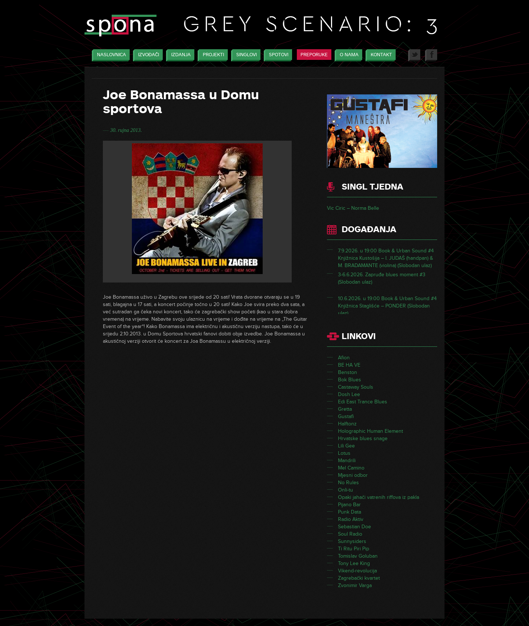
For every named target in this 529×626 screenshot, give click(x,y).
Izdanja (179, 55)
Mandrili (347, 460)
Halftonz (347, 424)
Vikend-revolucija (357, 570)
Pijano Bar (349, 504)
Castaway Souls (355, 387)
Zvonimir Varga (355, 585)
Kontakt (379, 55)
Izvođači (146, 55)
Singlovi (245, 55)
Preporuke (314, 54)
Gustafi (346, 416)
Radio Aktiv (350, 519)
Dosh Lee (349, 394)
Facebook (431, 55)
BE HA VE (349, 365)
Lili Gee (346, 446)
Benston (347, 372)
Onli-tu (345, 490)
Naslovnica (109, 55)
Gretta (345, 409)
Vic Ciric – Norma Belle (353, 208)
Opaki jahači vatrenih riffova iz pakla (378, 497)
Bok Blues (349, 379)
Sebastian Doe (354, 526)
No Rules (348, 482)
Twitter (414, 55)
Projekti (211, 55)
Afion (344, 357)
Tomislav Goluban (358, 556)
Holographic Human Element (370, 431)
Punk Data (349, 512)
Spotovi (276, 55)
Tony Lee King (354, 563)
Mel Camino (351, 468)
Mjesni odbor (353, 475)
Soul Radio (350, 534)
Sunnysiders (352, 541)
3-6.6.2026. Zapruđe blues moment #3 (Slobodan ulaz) (381, 282)
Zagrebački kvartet (359, 578)
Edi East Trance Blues (362, 401)
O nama (347, 55)
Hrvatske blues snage (363, 438)
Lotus (344, 453)
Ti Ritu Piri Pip (353, 548)
